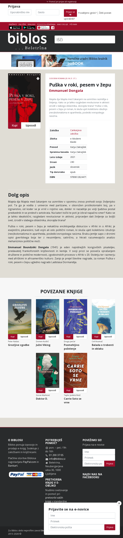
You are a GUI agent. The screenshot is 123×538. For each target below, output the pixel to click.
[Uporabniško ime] (19, 12)
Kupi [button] (14, 125)
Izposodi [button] (31, 125)
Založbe (22, 24)
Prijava (109, 463)
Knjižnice (13, 24)
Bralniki (31, 24)
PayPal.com (29, 462)
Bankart (13, 465)
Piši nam (73, 24)
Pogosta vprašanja (46, 24)
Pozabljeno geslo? (87, 12)
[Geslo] (47, 12)
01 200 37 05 (56, 455)
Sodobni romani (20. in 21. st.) (62, 78)
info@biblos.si (57, 458)
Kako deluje (62, 24)
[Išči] (85, 39)
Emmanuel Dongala (66, 90)
